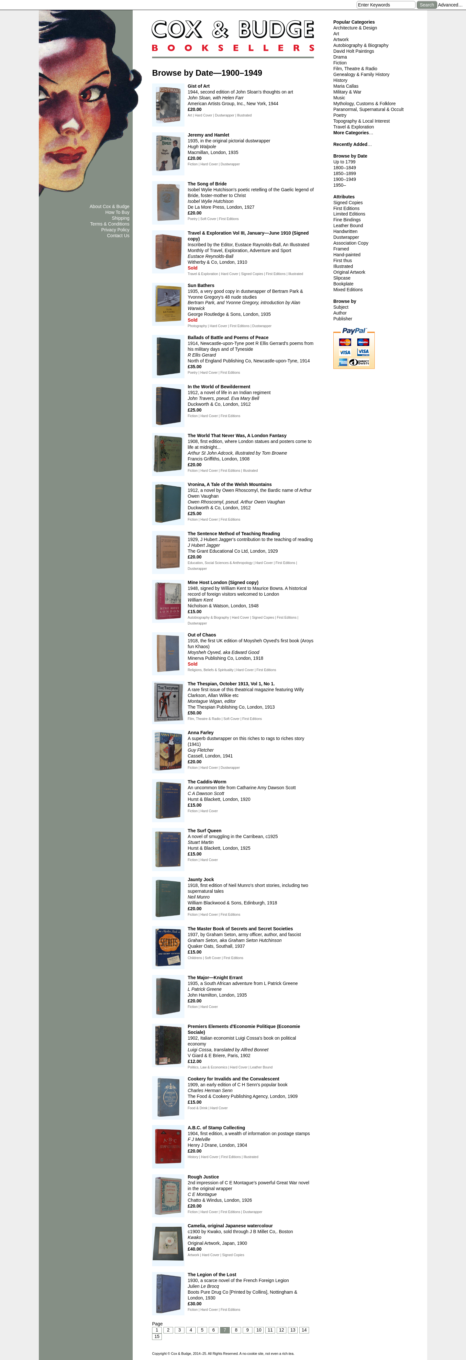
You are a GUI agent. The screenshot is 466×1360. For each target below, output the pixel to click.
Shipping (121, 218)
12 (281, 1329)
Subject (341, 307)
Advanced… (450, 4)
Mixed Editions (348, 289)
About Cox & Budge (109, 206)
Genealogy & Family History (361, 74)
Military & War (347, 91)
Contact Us (118, 235)
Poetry (339, 115)
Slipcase (341, 278)
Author (340, 312)
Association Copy (350, 243)
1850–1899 (344, 173)
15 (157, 1336)
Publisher (342, 318)
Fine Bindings (347, 219)
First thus (342, 260)
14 (304, 1329)
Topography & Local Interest (361, 121)
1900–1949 (344, 179)
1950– (339, 185)
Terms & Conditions (109, 224)
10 (258, 1329)
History (340, 80)
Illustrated (343, 266)
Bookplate (343, 283)
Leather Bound (348, 225)
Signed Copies (348, 202)
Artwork (341, 39)
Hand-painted (347, 254)
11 (270, 1329)
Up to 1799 (344, 161)
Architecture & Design (355, 27)
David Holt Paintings (353, 51)
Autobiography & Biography (360, 45)
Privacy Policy (115, 229)
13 (292, 1329)
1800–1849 (344, 167)
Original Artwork (349, 272)
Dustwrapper (346, 237)
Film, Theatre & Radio (355, 68)
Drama (340, 57)
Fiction (340, 62)
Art (336, 33)
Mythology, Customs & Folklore (364, 103)
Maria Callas (346, 86)
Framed (341, 248)
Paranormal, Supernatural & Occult (368, 109)
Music (339, 97)
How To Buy (117, 212)
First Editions (346, 208)
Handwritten (345, 231)
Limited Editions (349, 213)
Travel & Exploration (353, 126)
